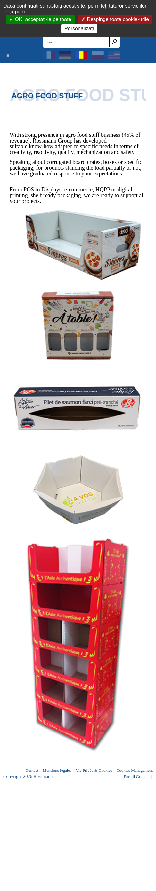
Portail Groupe (136, 776)
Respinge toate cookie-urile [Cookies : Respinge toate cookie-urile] (117, 19)
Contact (31, 770)
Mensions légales (57, 770)
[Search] (76, 42)
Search (114, 42)
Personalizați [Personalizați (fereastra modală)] (79, 28)
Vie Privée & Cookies (94, 770)
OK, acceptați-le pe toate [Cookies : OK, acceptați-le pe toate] (42, 19)
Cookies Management (135, 770)
